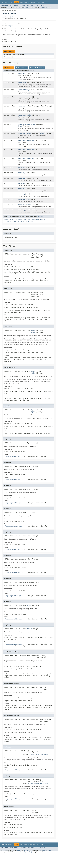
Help (42, 2)
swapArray (21, 167)
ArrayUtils (8, 57)
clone (6, 219)
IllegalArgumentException (13, 456)
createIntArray (23, 90)
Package (10, 2)
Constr (19, 7)
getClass (27, 219)
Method (25, 7)
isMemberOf (22, 133)
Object (10, 26)
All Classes (41, 5)
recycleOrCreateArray (26, 140)
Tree (25, 2)
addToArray (22, 82)
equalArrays (22, 97)
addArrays (21, 73)
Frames (23, 5)
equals (11, 219)
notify (42, 219)
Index (38, 2)
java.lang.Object (7, 17)
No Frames (30, 5)
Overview (4, 2)
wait (22, 221)
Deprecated (32, 2)
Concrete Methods (37, 68)
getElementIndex (24, 124)
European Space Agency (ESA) (23, 852)
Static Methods (21, 68)
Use (21, 2)
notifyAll (7, 221)
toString (16, 221)
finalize (19, 219)
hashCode (35, 219)
